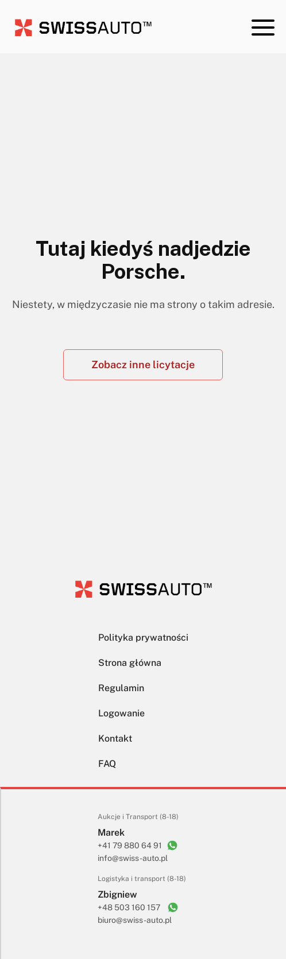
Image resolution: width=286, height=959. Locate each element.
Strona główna (129, 662)
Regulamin (121, 688)
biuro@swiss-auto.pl (135, 920)
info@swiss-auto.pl (133, 858)
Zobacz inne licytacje (143, 364)
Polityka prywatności (143, 637)
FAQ (107, 763)
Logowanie (121, 713)
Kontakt (115, 738)
